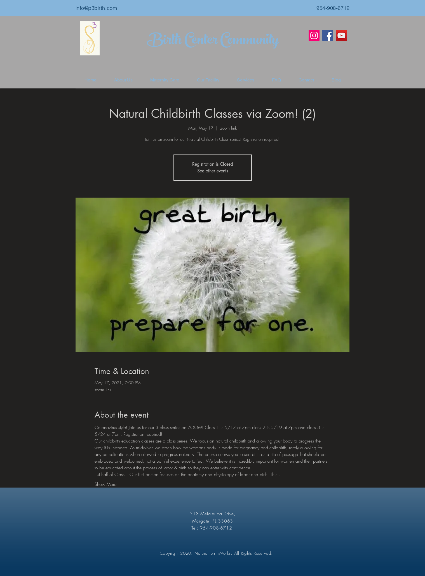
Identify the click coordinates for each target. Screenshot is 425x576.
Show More (105, 484)
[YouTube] (341, 35)
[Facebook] (327, 35)
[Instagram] (314, 35)
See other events (212, 171)
